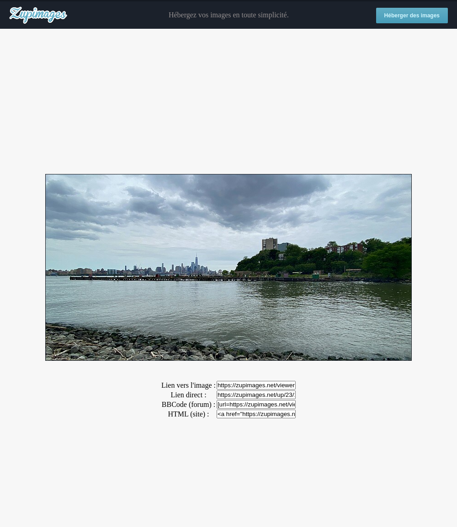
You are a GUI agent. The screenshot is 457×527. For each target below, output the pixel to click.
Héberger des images (412, 15)
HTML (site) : (188, 414)
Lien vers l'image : (188, 385)
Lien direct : (188, 395)
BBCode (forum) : (188, 404)
